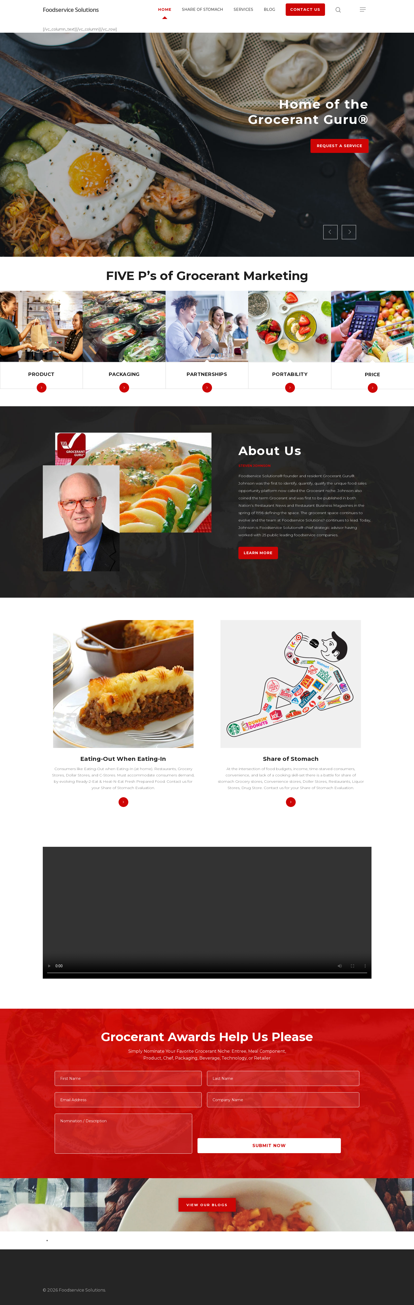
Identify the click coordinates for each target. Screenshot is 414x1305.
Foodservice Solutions (71, 9)
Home (164, 9)
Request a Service (339, 168)
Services (243, 9)
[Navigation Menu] (363, 9)
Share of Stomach (202, 9)
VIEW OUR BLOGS (207, 1205)
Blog (269, 9)
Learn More (258, 552)
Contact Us (305, 9)
